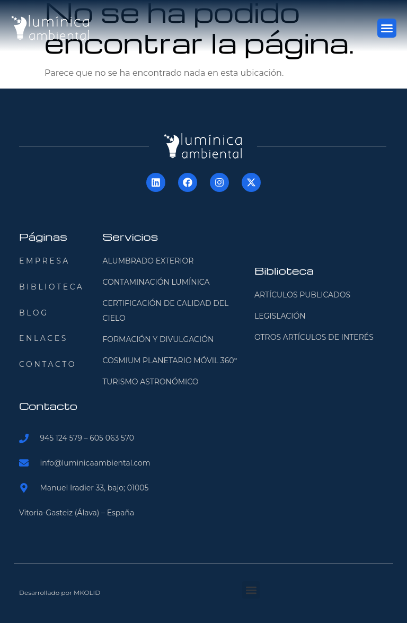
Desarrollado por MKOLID (59, 592)
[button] (386, 28)
